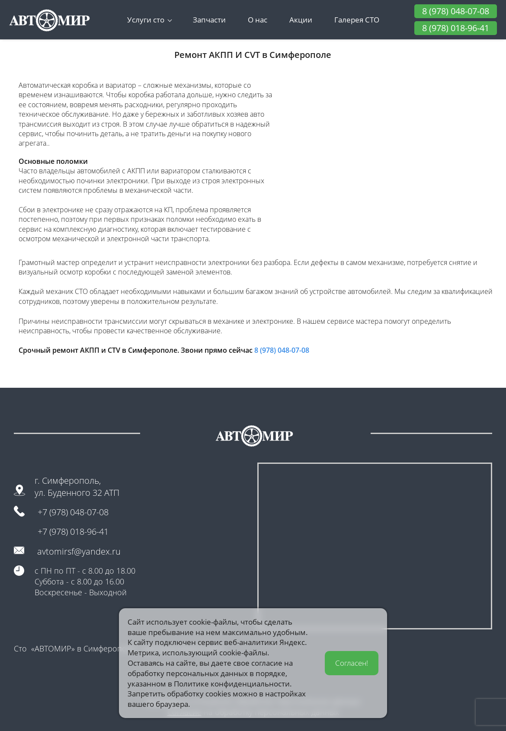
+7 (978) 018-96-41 (73, 531)
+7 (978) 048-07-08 (73, 512)
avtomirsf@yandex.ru (79, 551)
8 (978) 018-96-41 (455, 28)
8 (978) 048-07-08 (455, 11)
